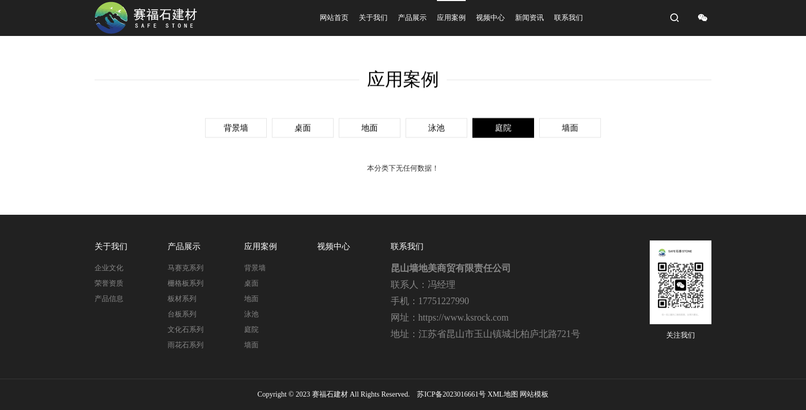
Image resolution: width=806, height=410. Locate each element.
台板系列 (182, 314)
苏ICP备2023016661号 (451, 394)
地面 (369, 126)
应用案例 (451, 18)
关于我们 (373, 18)
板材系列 (182, 299)
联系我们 (568, 18)
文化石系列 (186, 329)
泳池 (436, 126)
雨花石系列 (186, 345)
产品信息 (109, 299)
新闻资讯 (529, 18)
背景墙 (236, 126)
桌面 (303, 126)
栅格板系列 (186, 283)
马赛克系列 (186, 268)
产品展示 (412, 18)
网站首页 (334, 18)
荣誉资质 (109, 283)
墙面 (570, 126)
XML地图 (503, 394)
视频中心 (490, 18)
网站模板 (534, 394)
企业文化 (109, 268)
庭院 (503, 126)
